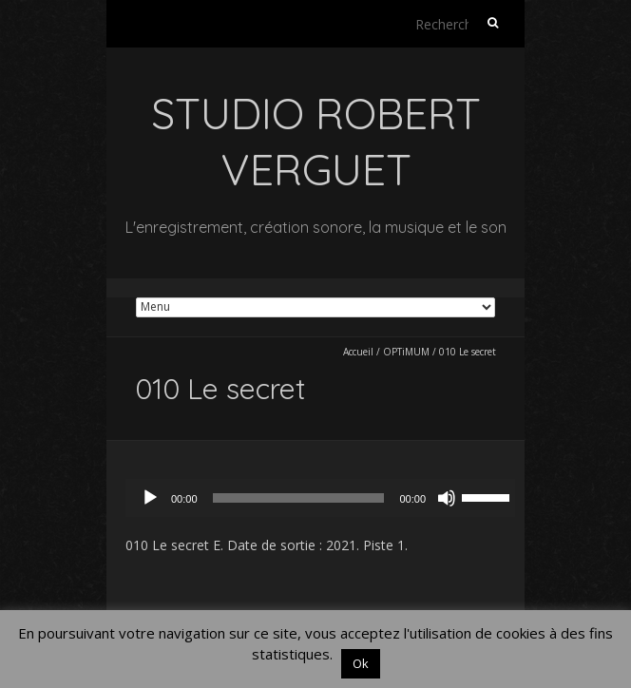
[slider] (299, 498)
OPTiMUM (406, 351)
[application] (325, 498)
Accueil (358, 351)
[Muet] (446, 497)
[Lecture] (150, 497)
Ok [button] (361, 663)
